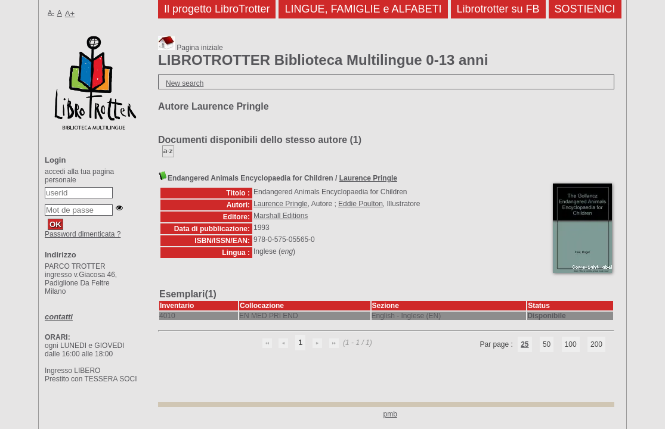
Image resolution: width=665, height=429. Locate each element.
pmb (390, 414)
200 (596, 344)
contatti (59, 316)
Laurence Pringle (368, 178)
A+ (70, 13)
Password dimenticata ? (82, 234)
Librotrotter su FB (498, 9)
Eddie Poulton (360, 204)
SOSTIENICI (585, 9)
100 (571, 344)
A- (51, 12)
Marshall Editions (280, 216)
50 (546, 344)
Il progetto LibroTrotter (217, 9)
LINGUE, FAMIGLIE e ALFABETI (362, 9)
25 (524, 344)
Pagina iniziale (190, 47)
